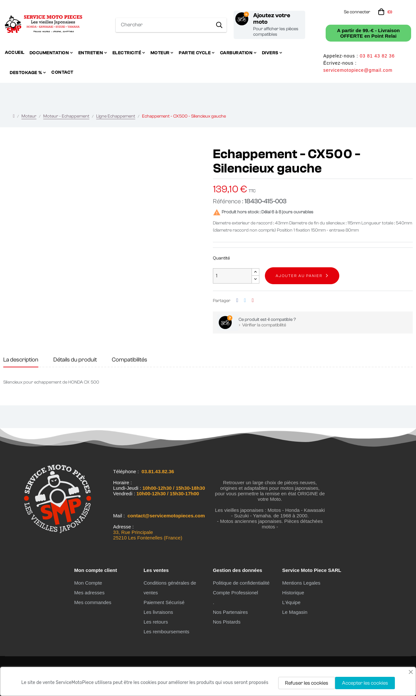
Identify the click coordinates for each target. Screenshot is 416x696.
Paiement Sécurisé (164, 602)
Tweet (245, 300)
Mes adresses (89, 592)
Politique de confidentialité (241, 583)
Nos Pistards (226, 622)
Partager (237, 300)
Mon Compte (88, 583)
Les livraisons (158, 612)
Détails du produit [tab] (75, 359)
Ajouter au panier (299, 275)
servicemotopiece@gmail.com (358, 70)
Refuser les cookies (306, 683)
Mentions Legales (301, 583)
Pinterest (253, 300)
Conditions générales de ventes (170, 587)
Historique (293, 592)
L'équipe (291, 602)
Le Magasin (294, 612)
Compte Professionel (235, 592)
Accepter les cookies (365, 683)
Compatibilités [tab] (129, 359)
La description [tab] (20, 359)
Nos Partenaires (230, 612)
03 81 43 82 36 (377, 55)
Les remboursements (166, 631)
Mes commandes (92, 602)
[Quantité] (232, 276)
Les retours (156, 622)
